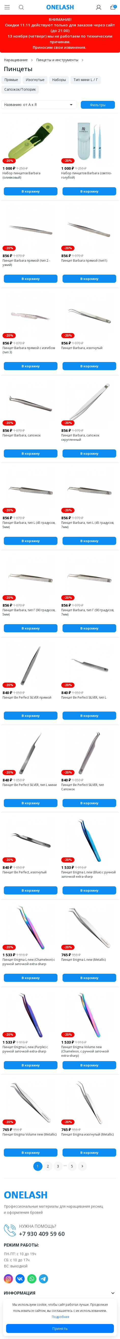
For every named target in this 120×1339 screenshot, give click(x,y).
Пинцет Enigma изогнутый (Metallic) (87, 1134)
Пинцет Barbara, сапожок (22, 435)
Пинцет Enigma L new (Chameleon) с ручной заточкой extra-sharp (29, 961)
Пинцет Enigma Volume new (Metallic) (29, 1134)
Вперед (82, 1166)
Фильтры (98, 104)
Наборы (59, 79)
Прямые (11, 79)
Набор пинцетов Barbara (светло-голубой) (86, 175)
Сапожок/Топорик (20, 89)
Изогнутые (35, 79)
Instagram (8, 1278)
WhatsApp (31, 1278)
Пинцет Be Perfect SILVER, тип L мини (30, 785)
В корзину (31, 191)
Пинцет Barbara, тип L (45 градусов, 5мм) (29, 525)
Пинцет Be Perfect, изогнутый (25, 872)
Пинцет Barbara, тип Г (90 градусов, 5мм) (29, 612)
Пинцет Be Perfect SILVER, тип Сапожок (82, 787)
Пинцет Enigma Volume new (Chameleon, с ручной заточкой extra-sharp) (85, 1051)
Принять (60, 1328)
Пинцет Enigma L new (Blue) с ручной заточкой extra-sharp (88, 874)
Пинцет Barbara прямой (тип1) (84, 260)
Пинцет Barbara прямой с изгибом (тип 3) (29, 350)
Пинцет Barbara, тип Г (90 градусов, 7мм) (87, 612)
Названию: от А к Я (39, 105)
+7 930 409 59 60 (42, 1233)
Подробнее (60, 1317)
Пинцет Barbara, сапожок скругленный (80, 437)
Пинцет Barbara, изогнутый (81, 348)
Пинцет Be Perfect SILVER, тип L (83, 697)
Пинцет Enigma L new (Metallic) (83, 959)
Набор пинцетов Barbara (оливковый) (21, 175)
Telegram (43, 1278)
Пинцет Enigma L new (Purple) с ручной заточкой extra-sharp (25, 1049)
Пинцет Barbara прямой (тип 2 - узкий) (26, 262)
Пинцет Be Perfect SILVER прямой (27, 697)
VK (20, 1278)
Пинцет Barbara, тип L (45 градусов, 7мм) (87, 525)
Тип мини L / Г (85, 79)
